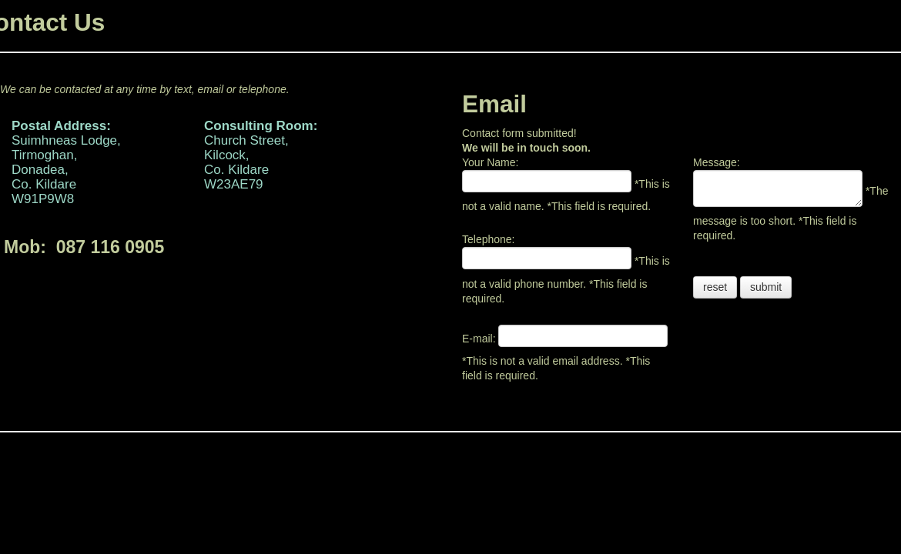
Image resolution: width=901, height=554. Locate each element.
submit (766, 287)
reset (715, 287)
